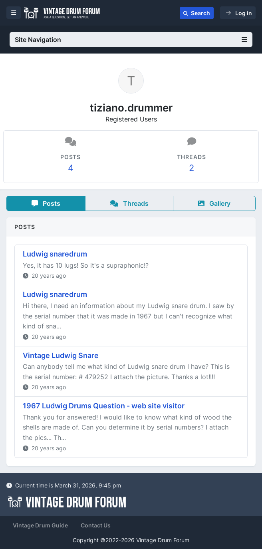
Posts (46, 203)
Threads (129, 203)
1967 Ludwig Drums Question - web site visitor (104, 406)
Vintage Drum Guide (40, 525)
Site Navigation (131, 40)
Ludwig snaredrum (55, 254)
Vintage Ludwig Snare (61, 355)
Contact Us (96, 525)
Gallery (214, 203)
